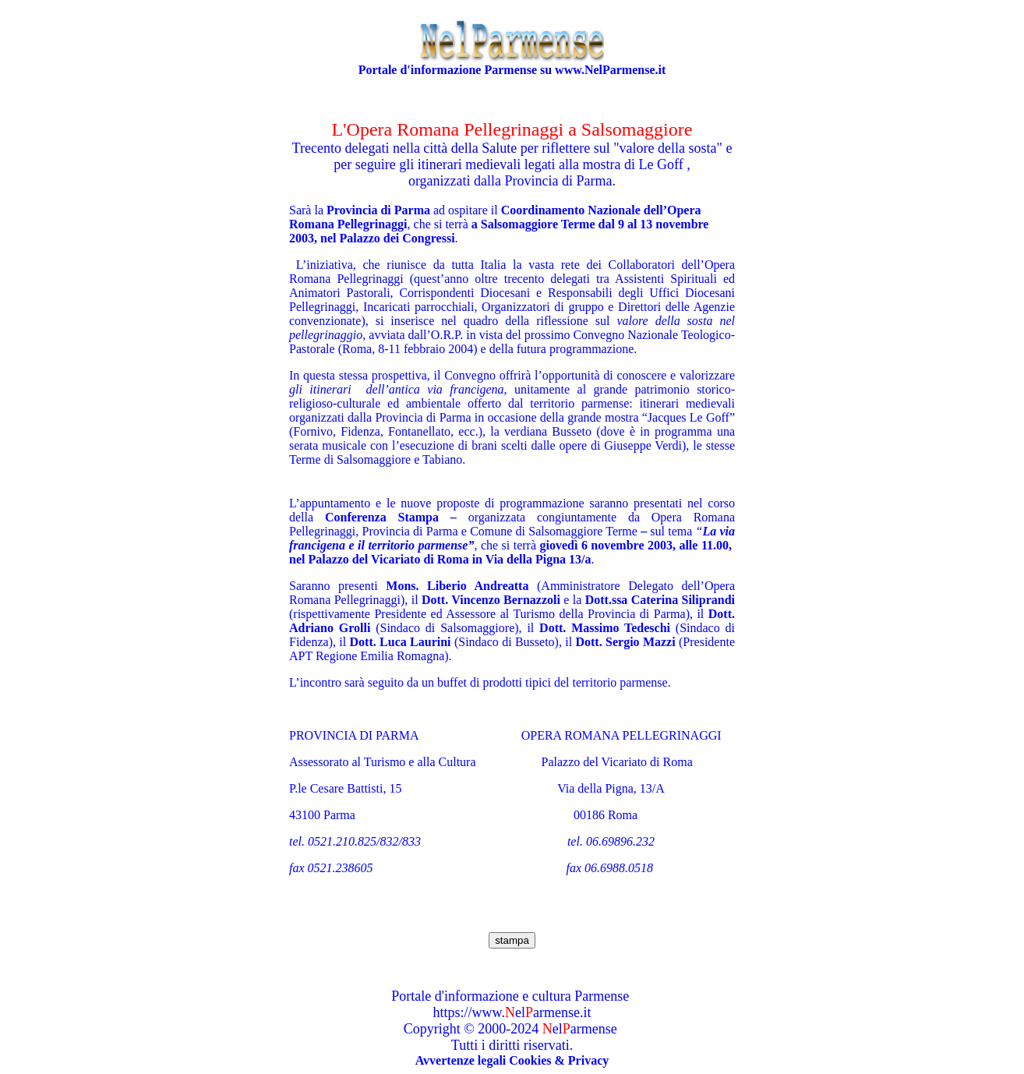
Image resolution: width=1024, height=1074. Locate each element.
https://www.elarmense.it (512, 1012)
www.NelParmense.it (610, 69)
